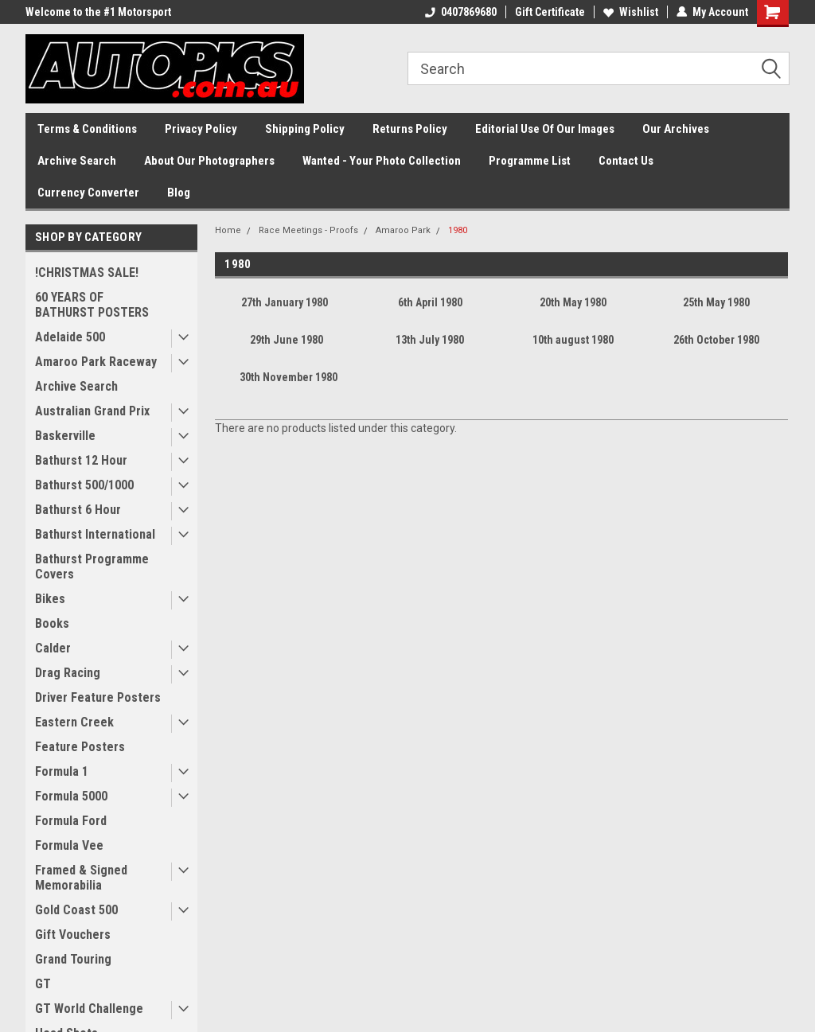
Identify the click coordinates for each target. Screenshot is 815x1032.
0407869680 (461, 12)
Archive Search (76, 161)
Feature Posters (80, 746)
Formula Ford (71, 820)
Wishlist (630, 12)
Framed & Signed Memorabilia (81, 878)
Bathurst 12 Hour (81, 460)
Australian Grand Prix (92, 411)
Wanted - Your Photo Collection (381, 161)
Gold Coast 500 (76, 909)
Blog (178, 192)
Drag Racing (67, 672)
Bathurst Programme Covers (92, 566)
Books (52, 623)
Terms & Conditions (87, 129)
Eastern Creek (74, 722)
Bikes (50, 598)
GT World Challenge (89, 1008)
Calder (53, 648)
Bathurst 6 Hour (78, 509)
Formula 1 (61, 771)
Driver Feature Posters (98, 697)
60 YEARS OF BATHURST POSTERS (92, 305)
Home (228, 230)
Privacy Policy (201, 129)
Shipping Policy (305, 129)
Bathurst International (95, 534)
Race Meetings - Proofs (308, 230)
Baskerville (65, 435)
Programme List (530, 161)
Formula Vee (69, 845)
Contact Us (626, 161)
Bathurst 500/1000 (84, 485)
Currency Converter (88, 192)
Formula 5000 (71, 796)
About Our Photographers (209, 161)
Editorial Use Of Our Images (544, 129)
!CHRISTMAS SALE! (86, 272)
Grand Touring (73, 959)
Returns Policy (409, 129)
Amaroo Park (403, 230)
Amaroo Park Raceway (96, 361)
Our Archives (675, 129)
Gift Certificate (550, 12)
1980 (457, 230)
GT (43, 983)
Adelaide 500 (70, 337)
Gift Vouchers (73, 934)
